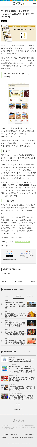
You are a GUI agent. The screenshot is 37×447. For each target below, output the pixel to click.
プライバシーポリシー (15, 434)
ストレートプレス (18, 409)
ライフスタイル (5, 273)
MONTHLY (30, 296)
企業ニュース (31, 437)
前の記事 (3, 281)
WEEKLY (18, 296)
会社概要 (6, 434)
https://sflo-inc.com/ (22, 242)
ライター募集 (23, 437)
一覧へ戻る (18, 281)
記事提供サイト (6, 437)
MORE (18, 404)
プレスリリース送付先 (28, 434)
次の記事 (33, 281)
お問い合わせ (15, 437)
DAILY (6, 296)
